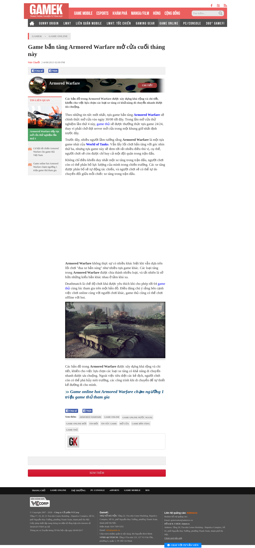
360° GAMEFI (215, 23)
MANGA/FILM (140, 13)
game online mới (76, 423)
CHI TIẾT (147, 85)
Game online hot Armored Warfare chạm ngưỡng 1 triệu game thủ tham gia (45, 167)
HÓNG (157, 13)
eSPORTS (102, 13)
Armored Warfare (64, 83)
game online (111, 417)
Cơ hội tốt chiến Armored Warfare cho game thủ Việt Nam (46, 152)
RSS (147, 490)
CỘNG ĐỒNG (172, 13)
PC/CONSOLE (192, 23)
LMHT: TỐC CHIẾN (119, 23)
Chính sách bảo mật (173, 538)
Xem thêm (96, 472)
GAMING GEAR (145, 23)
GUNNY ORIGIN (49, 23)
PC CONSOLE (98, 490)
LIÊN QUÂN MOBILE (89, 23)
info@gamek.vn (113, 530)
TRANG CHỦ (38, 490)
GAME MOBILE (83, 13)
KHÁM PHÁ (120, 13)
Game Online (58, 36)
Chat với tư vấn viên (182, 545)
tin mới (93, 423)
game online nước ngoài (137, 417)
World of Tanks (97, 144)
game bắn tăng (141, 423)
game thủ (103, 124)
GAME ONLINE (169, 23)
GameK (37, 36)
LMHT (67, 23)
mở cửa (124, 423)
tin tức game (109, 423)
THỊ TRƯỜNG (78, 490)
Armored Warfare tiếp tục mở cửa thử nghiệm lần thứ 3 (44, 135)
